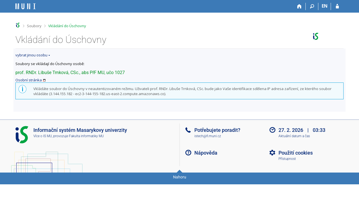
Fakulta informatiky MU (86, 136)
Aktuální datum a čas (294, 136)
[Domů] (299, 6)
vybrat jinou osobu (31, 55)
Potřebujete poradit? (217, 130)
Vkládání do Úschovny (67, 25)
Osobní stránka (28, 79)
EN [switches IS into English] (325, 6)
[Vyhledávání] (312, 6)
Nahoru (179, 177)
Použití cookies (296, 153)
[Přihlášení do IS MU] (337, 6)
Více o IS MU (42, 136)
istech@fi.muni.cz (207, 136)
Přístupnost (287, 159)
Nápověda (205, 153)
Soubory (34, 25)
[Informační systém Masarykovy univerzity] (25, 6)
